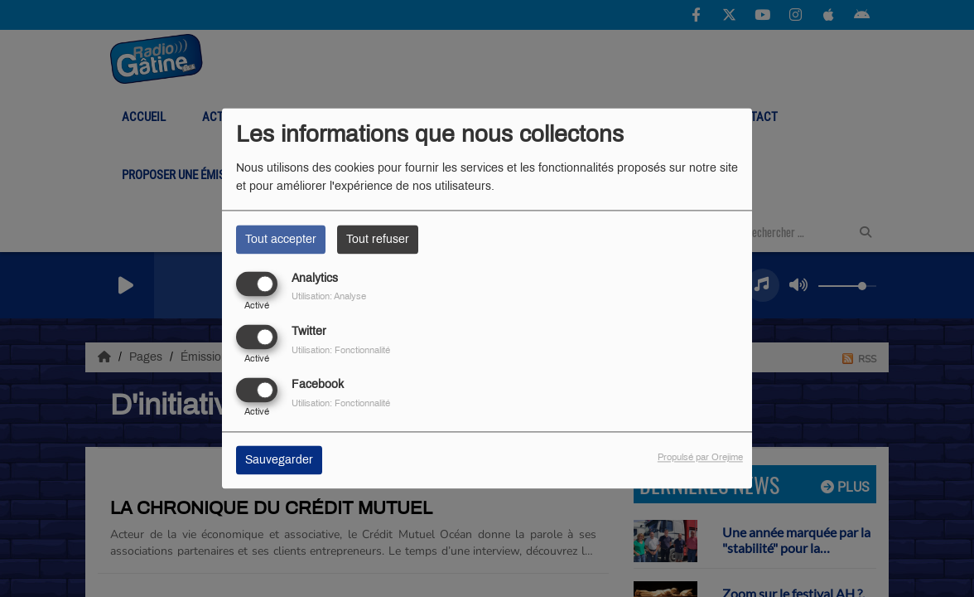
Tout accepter (280, 239)
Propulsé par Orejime (700, 458)
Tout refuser (377, 239)
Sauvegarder (279, 460)
